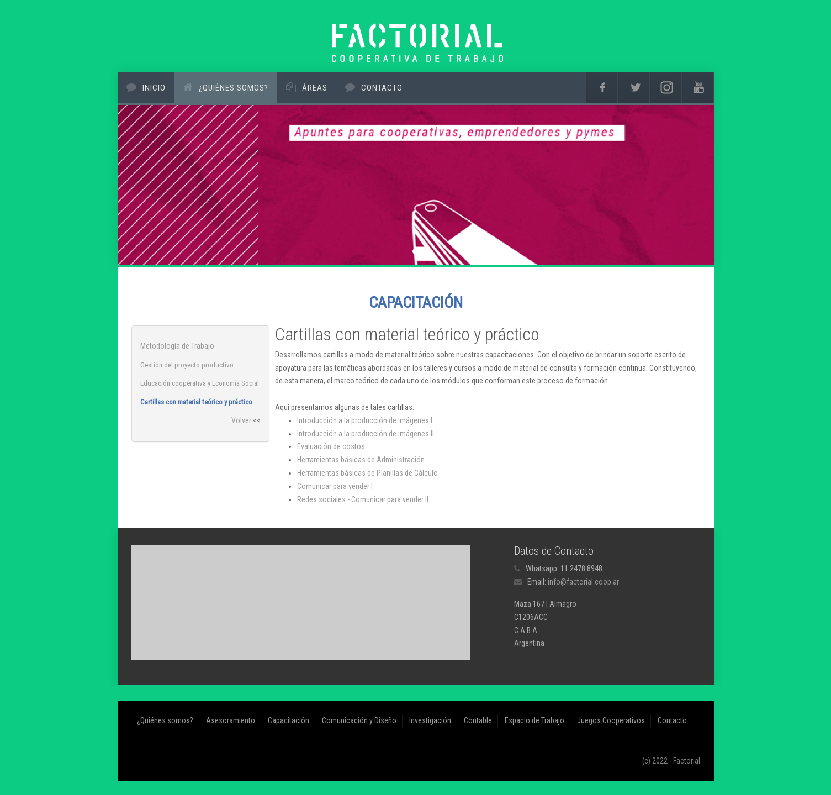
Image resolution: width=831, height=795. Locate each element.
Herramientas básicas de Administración (361, 459)
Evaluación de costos (331, 446)
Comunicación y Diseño (359, 720)
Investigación (430, 720)
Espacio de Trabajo (534, 720)
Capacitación (288, 720)
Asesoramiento (230, 720)
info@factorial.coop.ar (583, 581)
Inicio (154, 88)
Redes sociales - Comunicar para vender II (362, 499)
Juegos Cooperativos (611, 720)
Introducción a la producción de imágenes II (365, 433)
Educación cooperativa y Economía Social (199, 383)
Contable (478, 720)
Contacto (382, 88)
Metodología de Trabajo (177, 345)
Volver (241, 420)
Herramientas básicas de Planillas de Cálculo (367, 472)
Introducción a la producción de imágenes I (364, 420)
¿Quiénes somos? (233, 88)
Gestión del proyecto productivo (187, 365)
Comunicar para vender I (335, 486)
